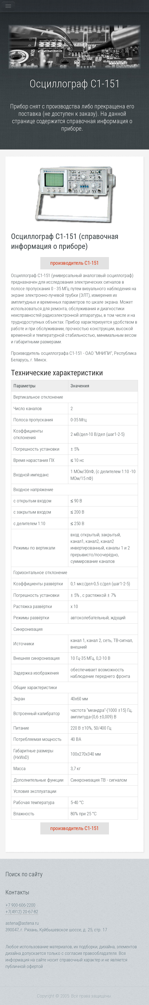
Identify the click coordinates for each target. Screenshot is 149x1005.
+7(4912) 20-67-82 (21, 911)
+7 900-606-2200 (20, 905)
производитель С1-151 (74, 263)
